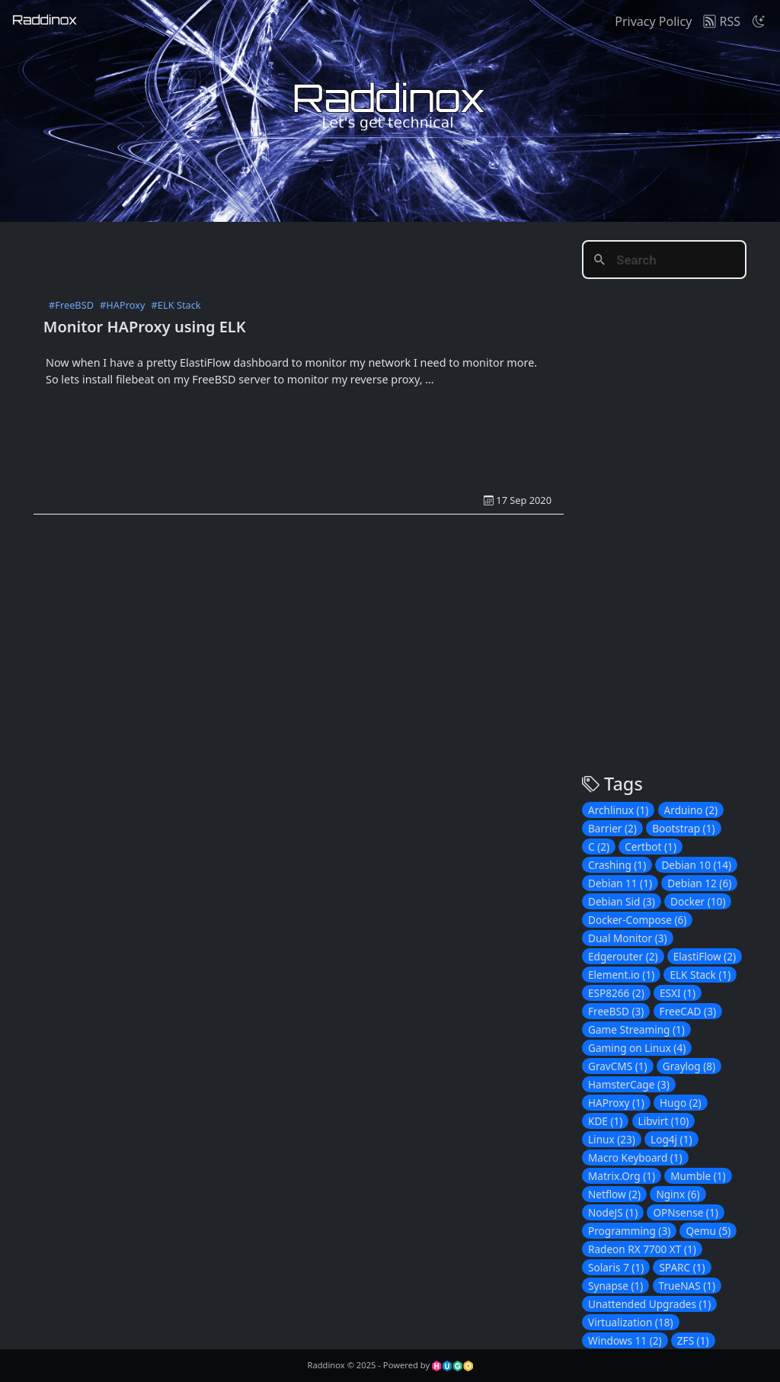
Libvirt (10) (663, 1121)
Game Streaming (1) (636, 1029)
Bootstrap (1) (683, 828)
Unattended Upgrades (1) (649, 1304)
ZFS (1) (693, 1340)
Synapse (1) (615, 1285)
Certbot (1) (650, 846)
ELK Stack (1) (700, 974)
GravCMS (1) (617, 1066)
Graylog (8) (689, 1066)
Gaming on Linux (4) (637, 1048)
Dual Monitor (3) (627, 938)
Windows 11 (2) (625, 1340)
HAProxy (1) (616, 1102)
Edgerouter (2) (623, 956)
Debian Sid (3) (621, 901)
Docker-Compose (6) (637, 919)
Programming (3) (629, 1230)
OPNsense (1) (685, 1212)
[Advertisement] (311, 256)
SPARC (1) (682, 1267)
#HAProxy (122, 305)
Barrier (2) (612, 828)
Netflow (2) (614, 1194)
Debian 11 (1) (620, 883)
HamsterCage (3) (629, 1084)
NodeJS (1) (613, 1212)
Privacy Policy (653, 21)
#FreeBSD (71, 305)
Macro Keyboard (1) (635, 1157)
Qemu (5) (708, 1230)
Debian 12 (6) (699, 883)
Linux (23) (611, 1139)
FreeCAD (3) (688, 1011)
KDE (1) (605, 1121)
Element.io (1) (621, 974)
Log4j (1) (671, 1139)
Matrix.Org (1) (621, 1176)
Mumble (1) (697, 1176)
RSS (722, 21)
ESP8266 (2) (616, 993)
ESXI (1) (677, 993)
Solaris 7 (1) (616, 1267)
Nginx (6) (677, 1194)
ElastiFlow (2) (704, 956)
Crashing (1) (617, 865)
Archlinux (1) (618, 810)
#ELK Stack (176, 305)
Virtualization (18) (630, 1322)
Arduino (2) (691, 810)
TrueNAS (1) (687, 1285)
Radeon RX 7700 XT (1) (642, 1249)
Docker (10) (697, 901)
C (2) (598, 846)
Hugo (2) (681, 1102)
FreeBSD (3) (616, 1011)
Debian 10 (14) (696, 865)
